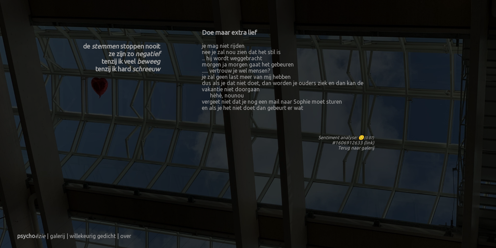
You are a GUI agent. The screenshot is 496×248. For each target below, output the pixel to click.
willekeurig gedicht (93, 236)
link (369, 142)
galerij (367, 148)
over (125, 236)
